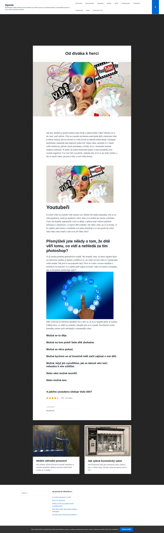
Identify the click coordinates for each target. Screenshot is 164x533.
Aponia (9, 5)
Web (88, 10)
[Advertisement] (82, 30)
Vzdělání (79, 10)
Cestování (89, 3)
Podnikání (126, 3)
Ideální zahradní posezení (51, 460)
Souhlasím (126, 529)
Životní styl (98, 10)
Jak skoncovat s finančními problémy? (64, 515)
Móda (109, 3)
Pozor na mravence (58, 500)
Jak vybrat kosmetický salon (105, 460)
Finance (100, 3)
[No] (161, 529)
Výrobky (136, 3)
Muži (116, 3)
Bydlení (79, 3)
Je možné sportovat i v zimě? (61, 497)
